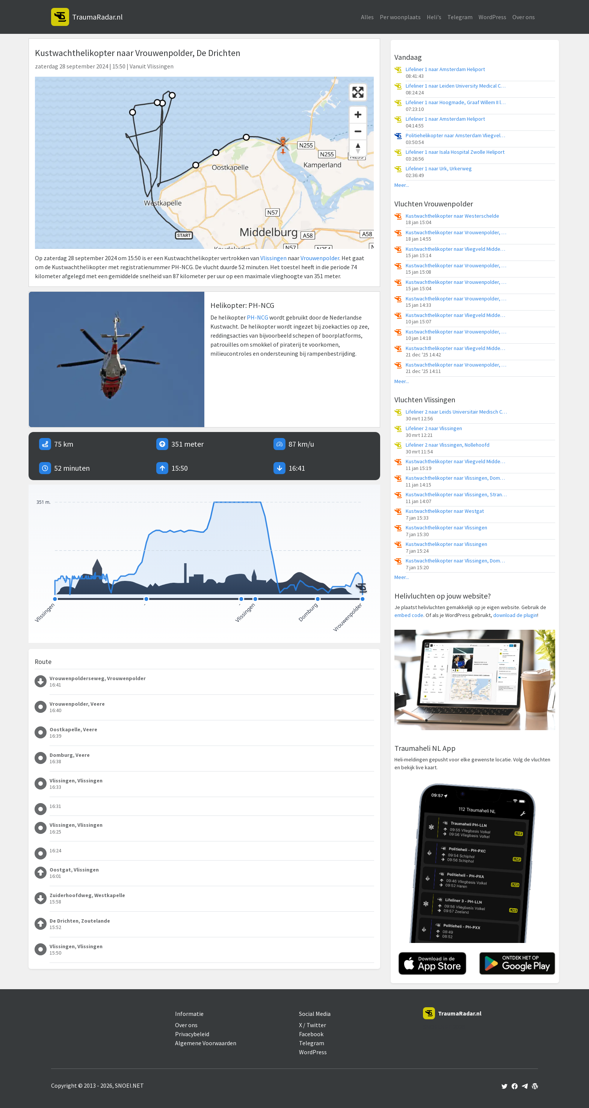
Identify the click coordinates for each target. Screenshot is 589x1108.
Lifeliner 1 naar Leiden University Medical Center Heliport (456, 86)
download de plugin (515, 615)
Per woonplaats (400, 17)
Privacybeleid (192, 1034)
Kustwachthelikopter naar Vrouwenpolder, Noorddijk (456, 282)
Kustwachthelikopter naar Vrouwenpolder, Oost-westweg (456, 265)
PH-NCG (257, 317)
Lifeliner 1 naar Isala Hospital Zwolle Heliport (455, 152)
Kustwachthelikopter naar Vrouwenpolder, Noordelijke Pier (456, 332)
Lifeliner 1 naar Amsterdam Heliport (445, 69)
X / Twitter (312, 1025)
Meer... (401, 185)
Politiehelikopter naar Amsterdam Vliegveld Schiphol (456, 135)
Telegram (460, 17)
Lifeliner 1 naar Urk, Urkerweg (439, 168)
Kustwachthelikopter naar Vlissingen (446, 527)
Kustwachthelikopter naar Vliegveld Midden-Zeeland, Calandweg (456, 249)
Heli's (434, 17)
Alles (367, 17)
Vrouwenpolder (320, 258)
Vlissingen (273, 258)
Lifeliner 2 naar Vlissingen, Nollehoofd (447, 445)
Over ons (523, 17)
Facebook (311, 1034)
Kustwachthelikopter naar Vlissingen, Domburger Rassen (456, 478)
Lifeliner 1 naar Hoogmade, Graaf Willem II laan (456, 102)
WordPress (492, 17)
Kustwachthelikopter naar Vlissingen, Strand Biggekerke (456, 494)
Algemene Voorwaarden (205, 1043)
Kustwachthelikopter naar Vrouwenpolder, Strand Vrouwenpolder (456, 232)
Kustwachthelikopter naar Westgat (445, 511)
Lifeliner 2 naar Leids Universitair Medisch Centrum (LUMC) (456, 412)
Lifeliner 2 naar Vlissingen (434, 428)
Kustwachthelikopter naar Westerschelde (452, 216)
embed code (408, 615)
